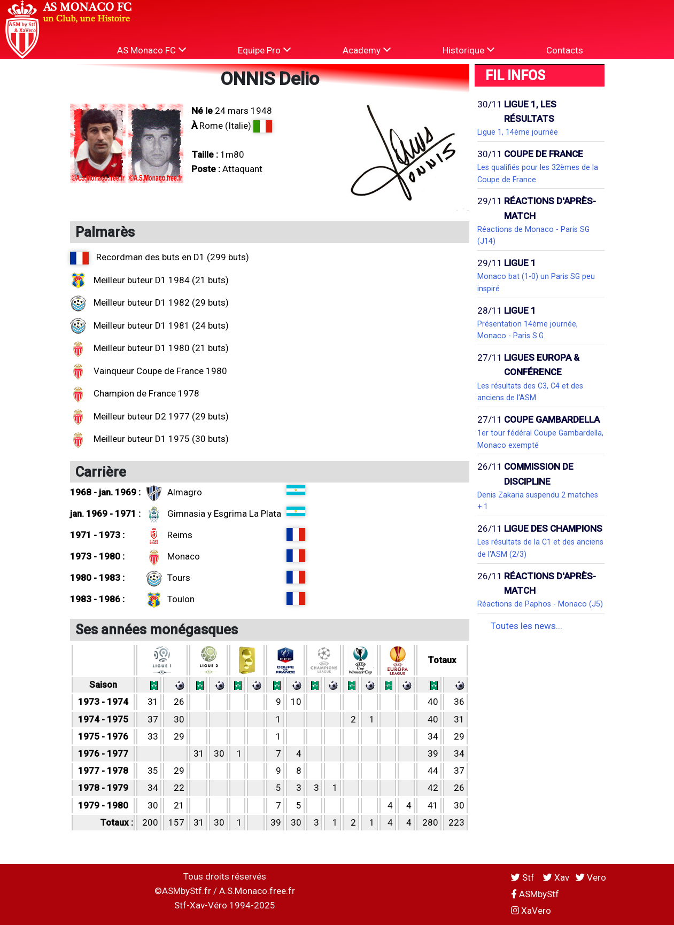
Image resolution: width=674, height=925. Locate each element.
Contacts (564, 50)
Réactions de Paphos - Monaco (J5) (540, 604)
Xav (556, 877)
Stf (524, 877)
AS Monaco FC (151, 50)
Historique (468, 50)
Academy (367, 50)
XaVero (531, 910)
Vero (591, 877)
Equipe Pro (264, 50)
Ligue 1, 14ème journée (517, 132)
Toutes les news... (526, 625)
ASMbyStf (535, 894)
